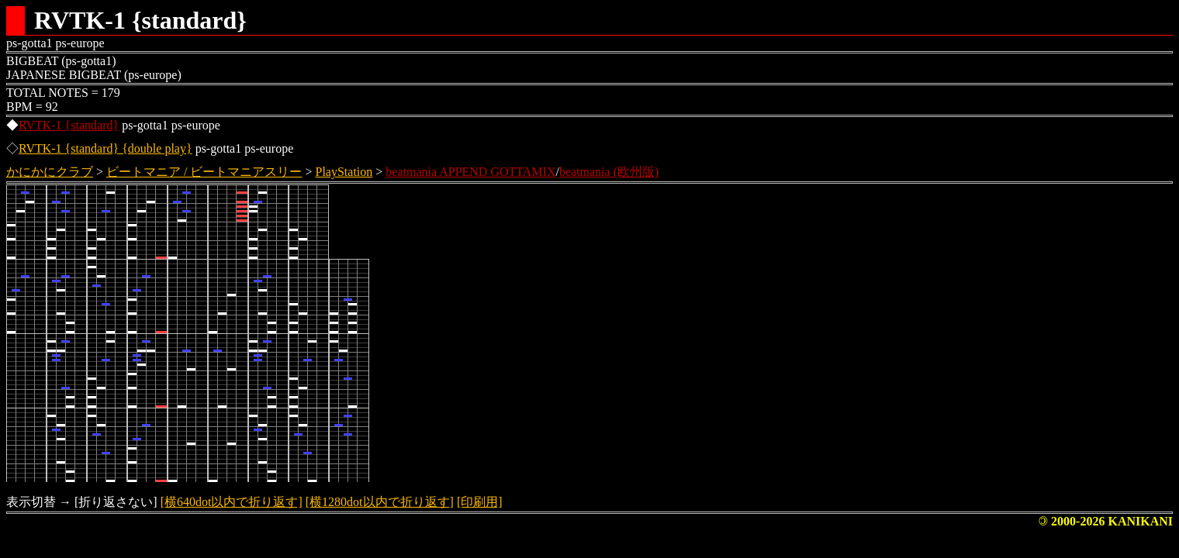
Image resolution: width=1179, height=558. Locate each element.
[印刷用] (480, 501)
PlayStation (344, 171)
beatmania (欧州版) (609, 171)
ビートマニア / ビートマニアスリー (204, 171)
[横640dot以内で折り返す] (232, 501)
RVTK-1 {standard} (69, 125)
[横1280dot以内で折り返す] (380, 501)
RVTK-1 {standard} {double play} (105, 148)
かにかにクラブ (49, 171)
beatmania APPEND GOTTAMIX (470, 171)
